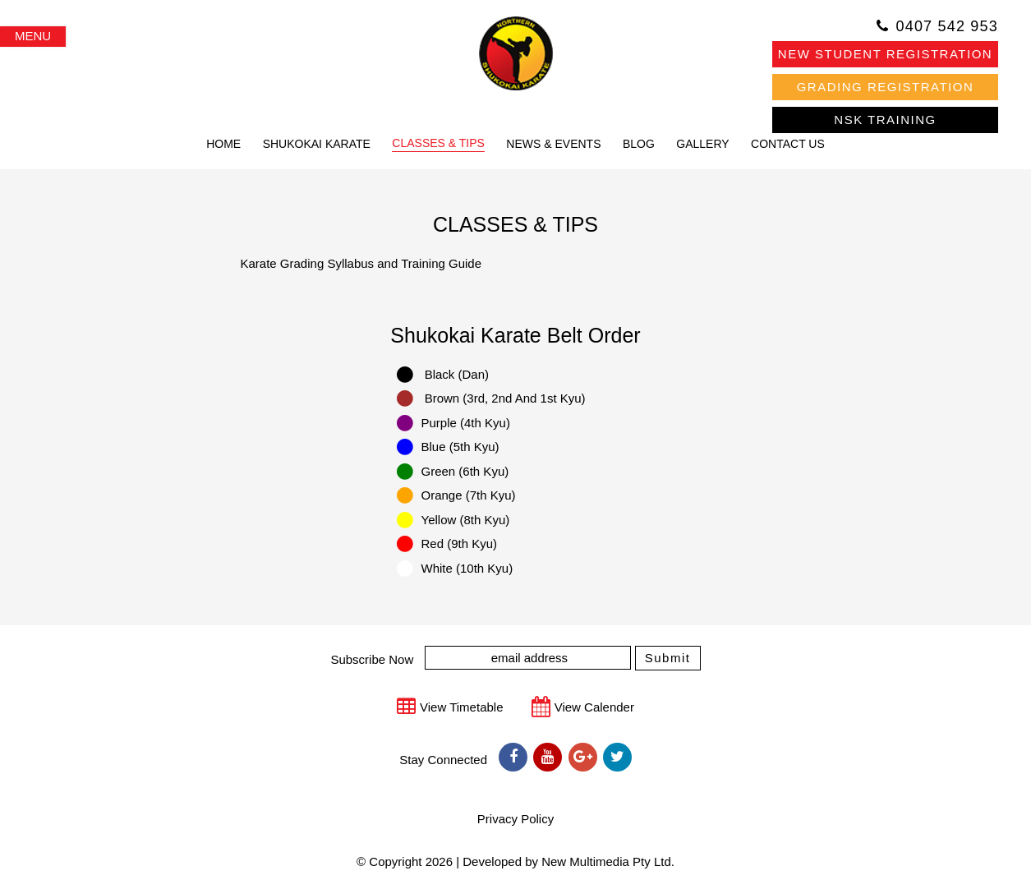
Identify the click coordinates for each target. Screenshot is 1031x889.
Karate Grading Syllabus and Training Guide (361, 263)
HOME (223, 143)
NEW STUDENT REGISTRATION (885, 54)
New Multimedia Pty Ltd (606, 861)
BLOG (639, 143)
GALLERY (702, 143)
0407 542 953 (946, 26)
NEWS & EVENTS (553, 143)
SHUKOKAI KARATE (317, 143)
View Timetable (461, 707)
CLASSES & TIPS (438, 143)
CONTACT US (788, 143)
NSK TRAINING (885, 120)
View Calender (594, 707)
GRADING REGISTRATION (885, 87)
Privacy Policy (515, 819)
